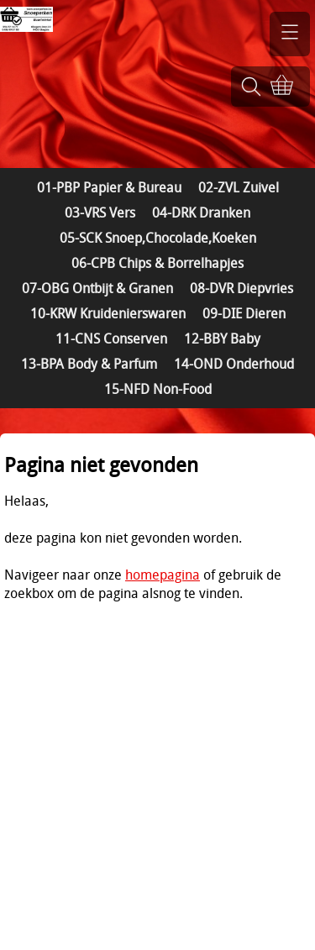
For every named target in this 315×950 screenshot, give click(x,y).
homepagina (162, 574)
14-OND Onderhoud (234, 363)
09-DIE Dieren (244, 313)
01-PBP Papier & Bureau (109, 187)
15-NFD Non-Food (158, 389)
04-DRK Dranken (201, 212)
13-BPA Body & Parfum (89, 363)
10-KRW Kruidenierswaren (108, 313)
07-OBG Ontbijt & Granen (97, 288)
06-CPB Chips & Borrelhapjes (157, 263)
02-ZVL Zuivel (238, 187)
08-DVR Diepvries (241, 288)
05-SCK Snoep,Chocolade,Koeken (158, 237)
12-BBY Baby (222, 338)
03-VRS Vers (100, 212)
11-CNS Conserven (111, 338)
